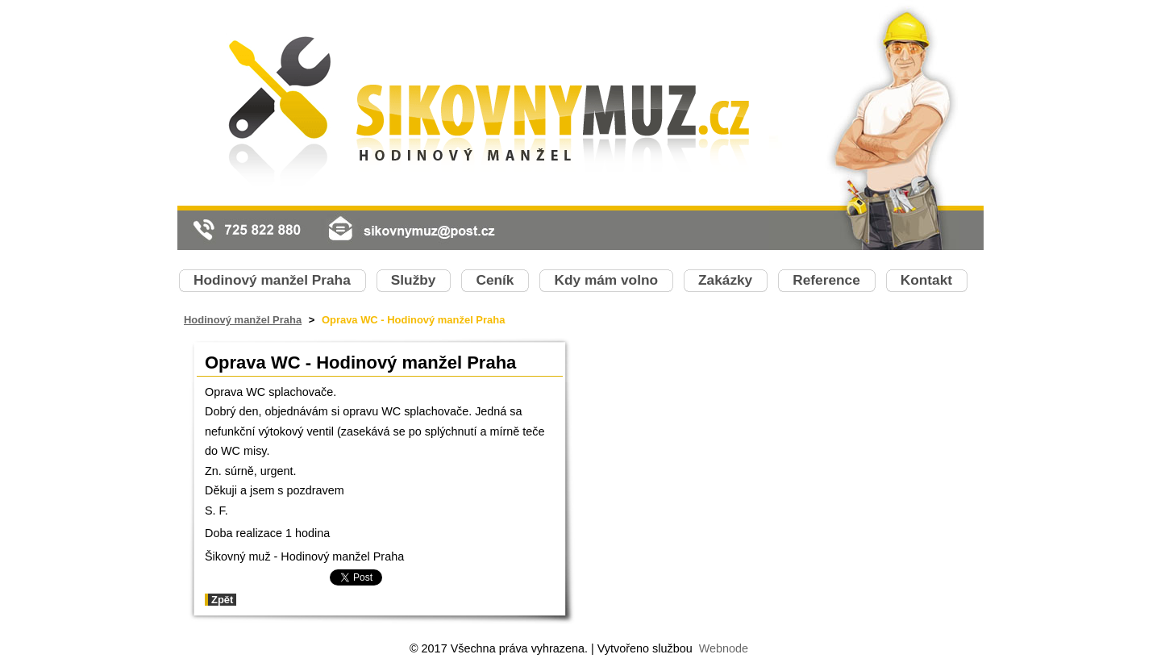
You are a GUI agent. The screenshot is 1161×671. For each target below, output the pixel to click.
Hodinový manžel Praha (243, 320)
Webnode (723, 648)
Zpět (222, 600)
